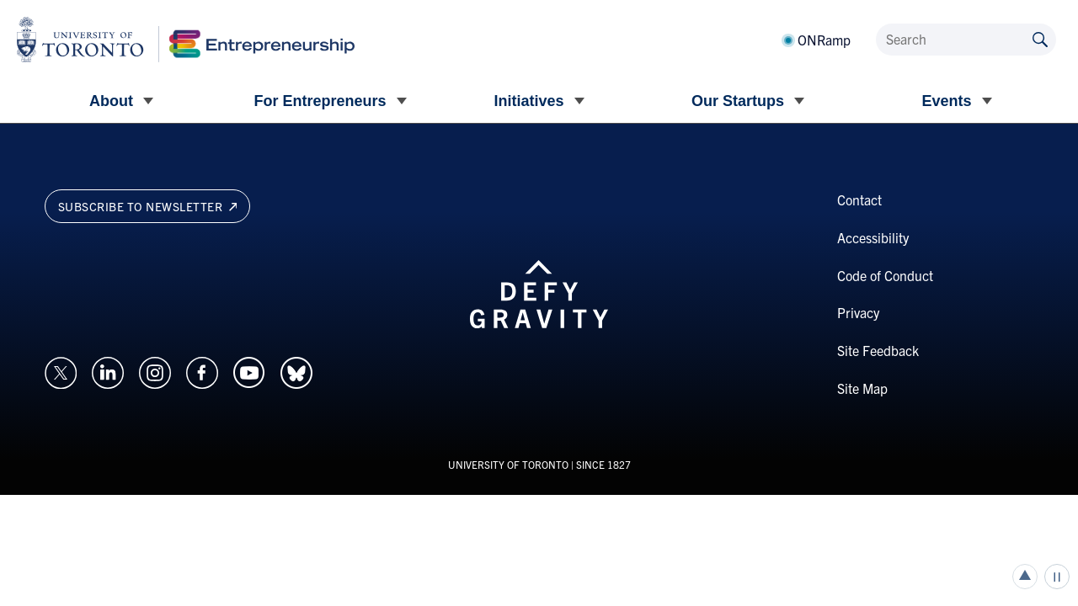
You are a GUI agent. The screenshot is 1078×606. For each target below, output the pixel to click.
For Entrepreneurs (319, 101)
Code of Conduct (885, 275)
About (111, 101)
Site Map (862, 388)
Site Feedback (878, 350)
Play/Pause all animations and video (1057, 576)
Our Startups (737, 101)
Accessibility (873, 237)
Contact (859, 199)
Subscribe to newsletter (147, 206)
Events (946, 101)
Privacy (858, 312)
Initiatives (528, 101)
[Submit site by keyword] (1040, 38)
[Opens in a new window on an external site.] (61, 370)
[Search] (966, 40)
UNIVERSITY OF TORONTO (508, 464)
